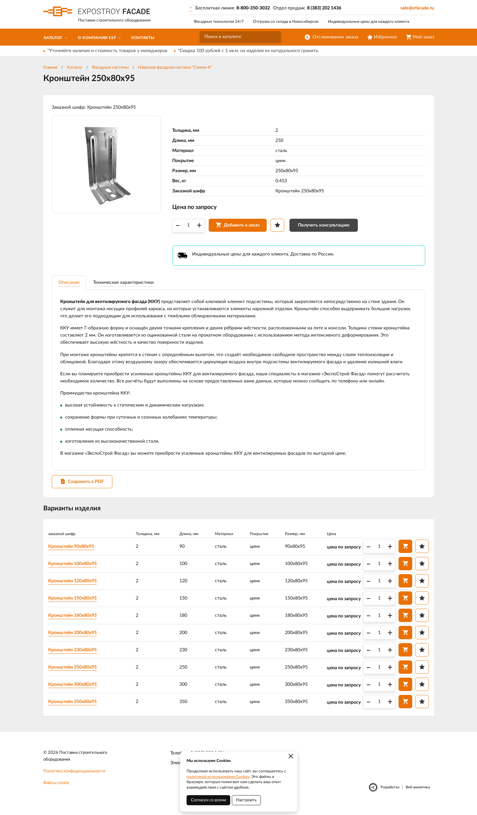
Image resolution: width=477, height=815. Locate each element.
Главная (50, 67)
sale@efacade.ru (417, 8)
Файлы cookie (56, 788)
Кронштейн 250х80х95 (73, 672)
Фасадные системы (110, 67)
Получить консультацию (325, 227)
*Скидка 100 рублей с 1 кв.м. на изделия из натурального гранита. (248, 50)
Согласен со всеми (208, 800)
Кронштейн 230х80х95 (73, 655)
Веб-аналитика (418, 792)
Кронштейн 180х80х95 (73, 620)
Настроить (246, 800)
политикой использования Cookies (218, 777)
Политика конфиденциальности (74, 777)
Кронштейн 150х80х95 (73, 603)
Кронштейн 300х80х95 (73, 689)
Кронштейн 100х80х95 (73, 568)
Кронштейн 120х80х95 (73, 586)
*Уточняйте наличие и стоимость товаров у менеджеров (107, 50)
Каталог (74, 67)
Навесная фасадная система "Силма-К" (175, 67)
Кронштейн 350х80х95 (73, 706)
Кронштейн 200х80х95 (73, 637)
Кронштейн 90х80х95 (72, 551)
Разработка (390, 792)
